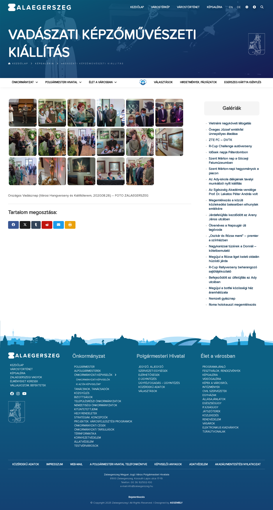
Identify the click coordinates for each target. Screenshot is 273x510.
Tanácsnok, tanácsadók (91, 389)
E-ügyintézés (147, 379)
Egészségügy (211, 403)
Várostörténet (188, 7)
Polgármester (84, 367)
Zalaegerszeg (39, 7)
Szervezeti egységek (153, 371)
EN (231, 7)
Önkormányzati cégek (90, 425)
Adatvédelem (198, 464)
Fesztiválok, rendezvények (221, 371)
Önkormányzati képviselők (93, 375)
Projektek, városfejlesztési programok (103, 421)
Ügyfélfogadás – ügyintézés (159, 383)
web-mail (76, 464)
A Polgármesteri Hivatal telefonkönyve (118, 464)
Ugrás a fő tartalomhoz (255, 2)
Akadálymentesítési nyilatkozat (238, 464)
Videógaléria (211, 379)
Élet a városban (100, 82)
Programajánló (214, 367)
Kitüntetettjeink (86, 409)
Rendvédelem (211, 419)
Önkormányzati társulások (94, 429)
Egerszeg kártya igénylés (242, 82)
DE (239, 7)
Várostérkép (160, 7)
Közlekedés (210, 415)
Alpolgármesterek (87, 371)
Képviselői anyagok (168, 464)
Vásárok (208, 423)
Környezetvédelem (87, 437)
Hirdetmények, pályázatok (198, 82)
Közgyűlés (81, 393)
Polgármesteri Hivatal (61, 82)
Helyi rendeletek (85, 413)
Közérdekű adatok (151, 387)
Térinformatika (85, 433)
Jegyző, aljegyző (150, 367)
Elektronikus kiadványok (220, 427)
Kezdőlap (137, 7)
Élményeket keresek (24, 381)
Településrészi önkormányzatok (97, 401)
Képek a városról (215, 383)
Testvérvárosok (86, 445)
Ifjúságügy (210, 407)
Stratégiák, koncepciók (91, 417)
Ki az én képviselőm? (88, 384)
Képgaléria (214, 7)
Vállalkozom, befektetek (28, 385)
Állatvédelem (84, 441)
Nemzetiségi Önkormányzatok (95, 405)
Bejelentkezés (136, 497)
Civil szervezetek (214, 391)
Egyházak (209, 395)
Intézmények (211, 387)
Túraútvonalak (214, 431)
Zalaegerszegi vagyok (26, 377)
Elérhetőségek (149, 375)
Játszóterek (211, 411)
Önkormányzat (23, 82)
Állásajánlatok (214, 399)
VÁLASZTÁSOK (163, 82)
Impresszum (54, 464)
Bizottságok (83, 397)
